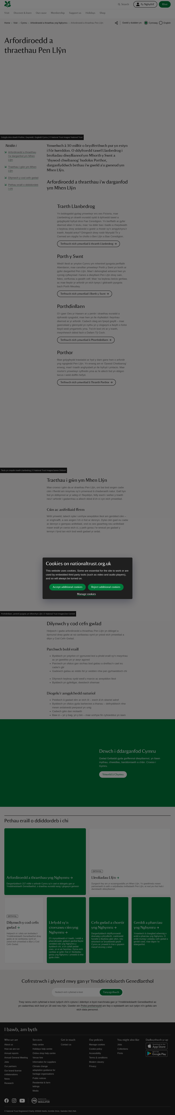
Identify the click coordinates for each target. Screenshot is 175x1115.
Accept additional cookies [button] (67, 566)
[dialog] (87, 557)
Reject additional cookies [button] (105, 566)
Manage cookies (86, 573)
